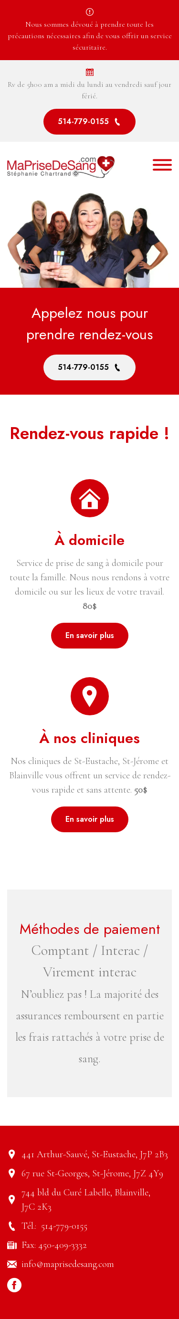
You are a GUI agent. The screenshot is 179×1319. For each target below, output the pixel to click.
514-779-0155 (89, 121)
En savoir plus (89, 635)
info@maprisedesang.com (67, 1264)
